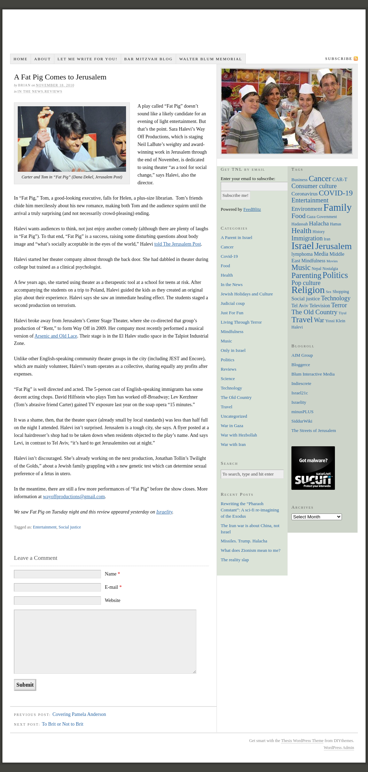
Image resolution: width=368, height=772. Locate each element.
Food (225, 265)
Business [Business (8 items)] (299, 179)
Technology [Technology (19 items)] (336, 298)
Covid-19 (229, 256)
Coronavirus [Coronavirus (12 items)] (304, 193)
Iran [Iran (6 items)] (327, 239)
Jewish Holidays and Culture (247, 293)
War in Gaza (232, 425)
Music (226, 340)
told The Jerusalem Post (177, 244)
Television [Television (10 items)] (320, 305)
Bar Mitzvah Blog (148, 59)
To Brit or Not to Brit (62, 724)
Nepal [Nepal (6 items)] (316, 269)
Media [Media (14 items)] (321, 253)
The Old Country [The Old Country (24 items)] (314, 312)
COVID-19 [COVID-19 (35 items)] (336, 193)
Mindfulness (232, 331)
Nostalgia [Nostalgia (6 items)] (330, 269)
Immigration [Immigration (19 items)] (307, 238)
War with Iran (233, 444)
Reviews (53, 91)
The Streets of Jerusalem (313, 430)
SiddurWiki (301, 421)
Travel (226, 406)
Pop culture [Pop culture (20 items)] (306, 282)
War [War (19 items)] (319, 320)
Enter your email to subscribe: (248, 178)
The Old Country (236, 397)
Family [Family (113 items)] (337, 207)
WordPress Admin (339, 747)
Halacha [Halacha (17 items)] (319, 223)
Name (112, 574)
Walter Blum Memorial (210, 59)
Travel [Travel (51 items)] (302, 319)
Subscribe (338, 58)
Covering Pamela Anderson (79, 714)
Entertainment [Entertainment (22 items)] (309, 200)
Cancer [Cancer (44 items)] (320, 178)
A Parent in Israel (236, 237)
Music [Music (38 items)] (301, 267)
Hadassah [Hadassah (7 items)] (299, 224)
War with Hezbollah (239, 435)
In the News (30, 91)
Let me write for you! (87, 59)
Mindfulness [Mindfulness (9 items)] (314, 260)
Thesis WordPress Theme (302, 740)
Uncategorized (234, 416)
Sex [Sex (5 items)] (328, 292)
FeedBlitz (252, 209)
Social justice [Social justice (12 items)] (305, 298)
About (42, 59)
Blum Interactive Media (313, 374)
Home (21, 59)
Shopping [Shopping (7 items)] (340, 291)
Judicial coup (233, 303)
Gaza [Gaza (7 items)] (311, 216)
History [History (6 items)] (319, 232)
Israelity (164, 512)
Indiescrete (301, 383)
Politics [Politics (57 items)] (335, 275)
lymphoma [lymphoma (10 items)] (302, 254)
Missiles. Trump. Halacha (244, 540)
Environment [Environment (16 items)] (306, 209)
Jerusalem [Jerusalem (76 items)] (333, 246)
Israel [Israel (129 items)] (302, 245)
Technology (231, 388)
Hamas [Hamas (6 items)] (335, 224)
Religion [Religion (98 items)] (308, 289)
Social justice (69, 527)
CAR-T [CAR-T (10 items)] (339, 179)
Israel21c (299, 392)
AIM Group (302, 355)
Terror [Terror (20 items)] (339, 305)
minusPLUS (302, 411)
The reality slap (235, 559)
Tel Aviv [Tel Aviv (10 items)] (299, 305)
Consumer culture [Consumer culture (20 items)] (314, 186)
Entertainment (44, 527)
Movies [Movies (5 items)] (332, 261)
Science (228, 378)
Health (227, 275)
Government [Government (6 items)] (327, 217)
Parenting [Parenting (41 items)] (306, 275)
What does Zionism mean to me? (250, 550)
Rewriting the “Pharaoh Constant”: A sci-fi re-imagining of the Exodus (250, 510)
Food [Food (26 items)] (298, 215)
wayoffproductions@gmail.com (74, 496)
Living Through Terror (241, 322)
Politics (227, 359)
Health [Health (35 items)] (301, 230)
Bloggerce (300, 364)
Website (112, 600)
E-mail (113, 587)
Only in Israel (233, 350)
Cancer (227, 246)
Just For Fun (232, 312)
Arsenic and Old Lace (55, 336)
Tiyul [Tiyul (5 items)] (343, 313)
